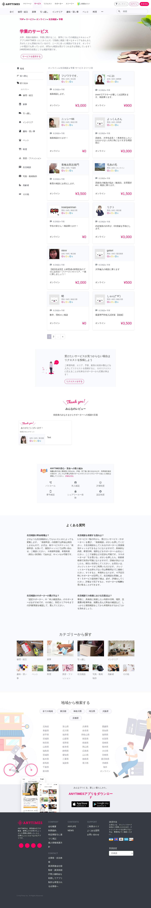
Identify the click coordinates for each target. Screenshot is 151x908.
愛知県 (66, 755)
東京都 (63, 711)
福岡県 (105, 735)
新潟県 (46, 771)
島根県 (85, 743)
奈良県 (85, 730)
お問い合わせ (93, 835)
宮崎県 (105, 755)
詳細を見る (69, 476)
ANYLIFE (72, 826)
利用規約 (52, 830)
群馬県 (46, 763)
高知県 (105, 730)
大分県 (105, 751)
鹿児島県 (105, 759)
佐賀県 (105, 739)
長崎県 (105, 743)
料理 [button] (95, 12)
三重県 (66, 759)
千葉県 (46, 767)
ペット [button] (86, 12)
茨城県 (46, 755)
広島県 (85, 751)
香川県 (85, 763)
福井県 (66, 735)
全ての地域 (48, 711)
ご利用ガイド (93, 826)
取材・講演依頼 (55, 870)
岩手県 (46, 735)
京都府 (76, 718)
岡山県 (85, 747)
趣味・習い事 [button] (72, 12)
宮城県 (46, 739)
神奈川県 (78, 711)
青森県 (46, 730)
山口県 (85, 755)
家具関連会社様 (55, 866)
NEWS (71, 830)
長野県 (66, 743)
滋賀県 (66, 763)
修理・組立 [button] (23, 12)
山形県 (46, 747)
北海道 (46, 726)
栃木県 (46, 759)
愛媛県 (105, 726)
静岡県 (66, 751)
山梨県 (66, 739)
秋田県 (46, 743)
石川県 (66, 730)
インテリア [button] (57, 12)
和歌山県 (85, 735)
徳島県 (85, 759)
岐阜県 (66, 747)
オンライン (105, 771)
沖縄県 (105, 763)
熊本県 (105, 747)
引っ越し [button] (44, 12)
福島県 (46, 751)
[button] (121, 4)
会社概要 (52, 826)
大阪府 (105, 711)
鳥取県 (85, 739)
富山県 (66, 726)
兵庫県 (85, 726)
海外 (105, 767)
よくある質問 (93, 830)
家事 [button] (34, 12)
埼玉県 (92, 711)
